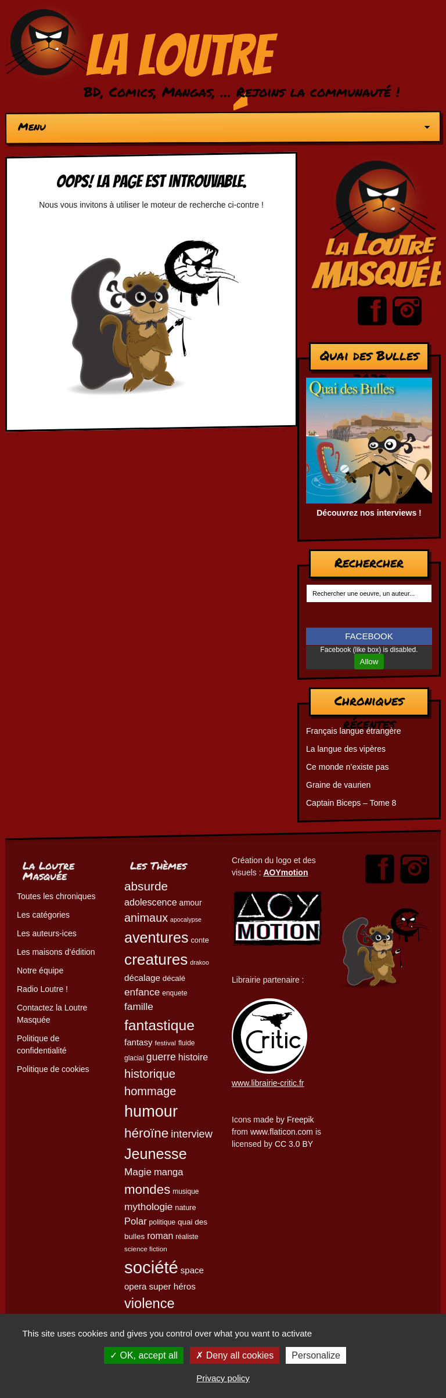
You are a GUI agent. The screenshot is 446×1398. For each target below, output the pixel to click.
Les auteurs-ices (47, 933)
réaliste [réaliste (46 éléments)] (186, 1237)
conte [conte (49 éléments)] (199, 940)
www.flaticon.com (281, 1131)
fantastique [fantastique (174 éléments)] (159, 1025)
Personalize (316, 1355)
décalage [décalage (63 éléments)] (142, 978)
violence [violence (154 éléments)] (149, 1303)
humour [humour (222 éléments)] (151, 1111)
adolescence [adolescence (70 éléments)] (150, 902)
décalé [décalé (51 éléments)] (174, 978)
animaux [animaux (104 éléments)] (146, 917)
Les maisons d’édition (56, 952)
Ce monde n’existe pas (347, 767)
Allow (369, 661)
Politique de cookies (53, 1069)
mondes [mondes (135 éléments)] (147, 1189)
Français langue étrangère (353, 731)
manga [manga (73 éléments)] (169, 1172)
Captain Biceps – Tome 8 (351, 802)
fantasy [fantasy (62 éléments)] (138, 1042)
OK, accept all (144, 1355)
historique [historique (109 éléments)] (149, 1073)
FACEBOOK (369, 636)
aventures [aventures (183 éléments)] (156, 937)
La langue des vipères (346, 749)
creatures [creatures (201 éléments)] (156, 959)
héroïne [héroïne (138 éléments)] (146, 1133)
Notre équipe (40, 970)
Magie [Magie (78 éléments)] (138, 1172)
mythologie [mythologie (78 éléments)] (148, 1206)
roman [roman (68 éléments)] (160, 1236)
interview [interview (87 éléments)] (192, 1134)
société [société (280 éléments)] (151, 1267)
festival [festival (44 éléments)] (165, 1042)
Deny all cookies (235, 1355)
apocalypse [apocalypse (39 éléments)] (186, 919)
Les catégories (43, 914)
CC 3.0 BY (294, 1144)
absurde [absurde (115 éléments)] (146, 886)
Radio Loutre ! (42, 989)
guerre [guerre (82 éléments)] (161, 1057)
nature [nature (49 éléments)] (185, 1207)
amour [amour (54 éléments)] (190, 903)
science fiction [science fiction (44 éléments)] (145, 1248)
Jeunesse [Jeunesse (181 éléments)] (155, 1154)
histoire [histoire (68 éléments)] (193, 1057)
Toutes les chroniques (56, 896)
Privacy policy (223, 1378)
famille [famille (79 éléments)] (138, 1006)
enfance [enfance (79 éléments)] (142, 992)
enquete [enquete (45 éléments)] (174, 993)
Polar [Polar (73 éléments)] (135, 1221)
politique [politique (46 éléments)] (162, 1222)
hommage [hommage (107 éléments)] (150, 1091)
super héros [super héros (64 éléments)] (172, 1286)
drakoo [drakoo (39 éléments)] (199, 962)
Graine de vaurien (338, 784)
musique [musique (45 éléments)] (185, 1191)
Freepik (300, 1119)
